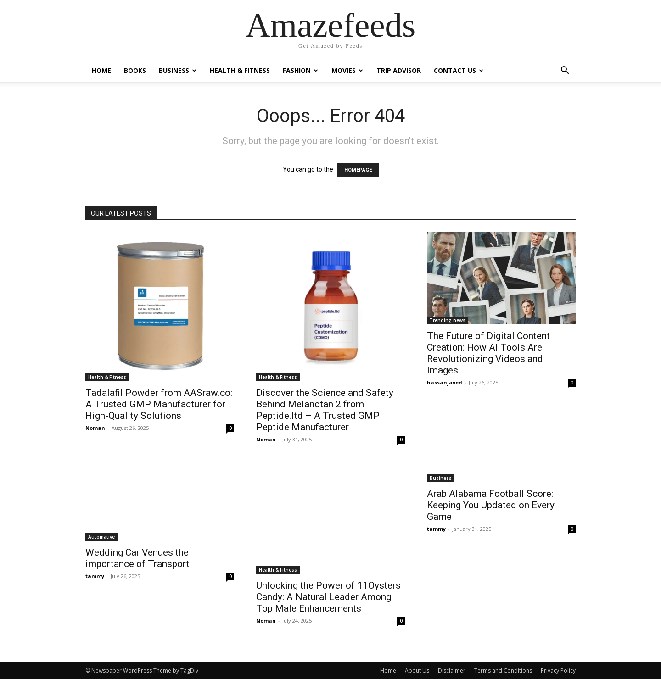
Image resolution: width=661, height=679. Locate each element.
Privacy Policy (558, 670)
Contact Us (458, 70)
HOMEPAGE (358, 170)
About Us (417, 670)
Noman (95, 427)
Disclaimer (451, 670)
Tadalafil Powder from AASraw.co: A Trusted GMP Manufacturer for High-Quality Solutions (158, 404)
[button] (565, 71)
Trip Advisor (398, 70)
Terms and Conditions (503, 670)
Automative (101, 537)
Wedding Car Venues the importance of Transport (137, 558)
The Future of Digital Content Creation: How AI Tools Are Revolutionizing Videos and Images (488, 353)
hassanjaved (444, 382)
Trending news (447, 320)
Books (135, 70)
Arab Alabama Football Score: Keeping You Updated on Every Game (491, 505)
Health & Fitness (240, 70)
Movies (347, 70)
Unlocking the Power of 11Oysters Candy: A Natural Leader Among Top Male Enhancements (328, 597)
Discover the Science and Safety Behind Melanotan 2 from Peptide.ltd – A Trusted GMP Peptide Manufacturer (324, 410)
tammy (94, 576)
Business (177, 70)
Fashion (300, 70)
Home (101, 70)
